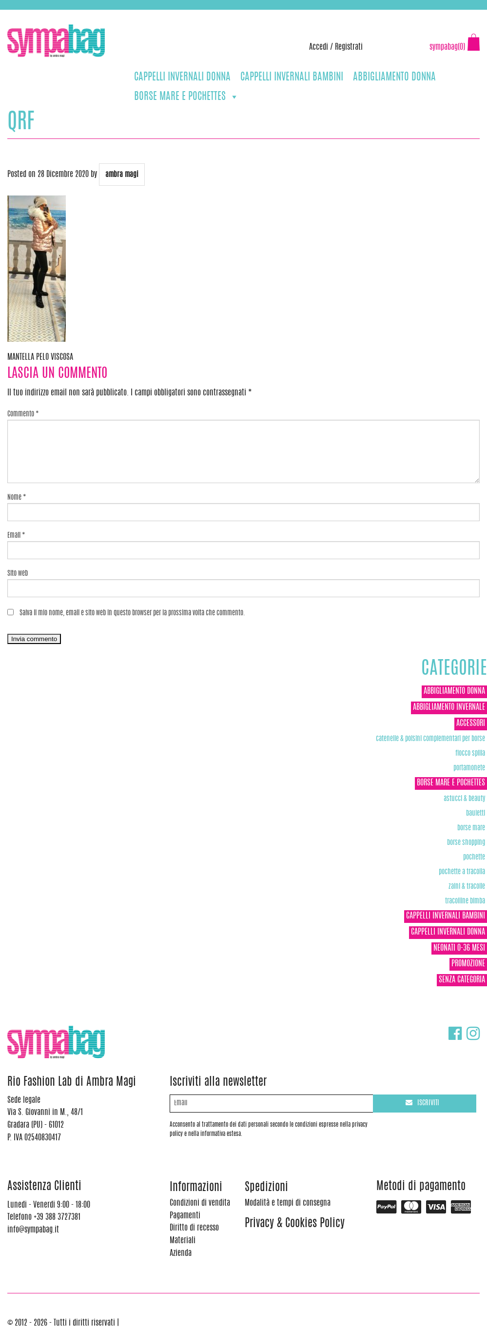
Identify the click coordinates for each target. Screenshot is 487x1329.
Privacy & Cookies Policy (295, 1224)
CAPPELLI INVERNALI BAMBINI (291, 77)
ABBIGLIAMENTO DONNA (394, 77)
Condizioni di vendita (200, 1203)
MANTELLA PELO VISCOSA (40, 357)
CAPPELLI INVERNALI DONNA (182, 77)
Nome (16, 497)
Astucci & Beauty (464, 798)
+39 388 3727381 (48, 15)
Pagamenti (185, 1216)
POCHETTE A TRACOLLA (462, 872)
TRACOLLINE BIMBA (465, 901)
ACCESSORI (470, 723)
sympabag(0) (447, 47)
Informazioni (196, 1187)
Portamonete (469, 768)
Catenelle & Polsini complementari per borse (430, 739)
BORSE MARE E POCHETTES (186, 97)
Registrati (349, 47)
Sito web (17, 573)
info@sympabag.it (136, 15)
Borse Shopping (466, 842)
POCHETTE (474, 857)
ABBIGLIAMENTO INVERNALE (449, 707)
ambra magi (121, 174)
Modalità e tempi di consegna (288, 1203)
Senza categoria (462, 980)
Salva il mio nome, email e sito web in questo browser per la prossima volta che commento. (132, 613)
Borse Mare (471, 828)
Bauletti (475, 813)
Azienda (181, 1253)
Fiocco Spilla (470, 753)
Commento (23, 414)
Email (16, 535)
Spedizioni (266, 1187)
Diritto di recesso (194, 1228)
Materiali (182, 1241)
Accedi (318, 47)
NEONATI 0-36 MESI (459, 948)
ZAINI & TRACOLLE (466, 886)
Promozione (468, 964)
